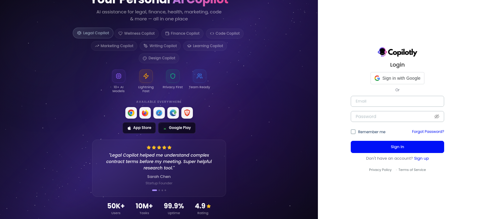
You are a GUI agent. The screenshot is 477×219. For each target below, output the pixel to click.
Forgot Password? (428, 131)
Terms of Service (412, 169)
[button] (397, 78)
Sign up (421, 158)
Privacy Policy (380, 169)
